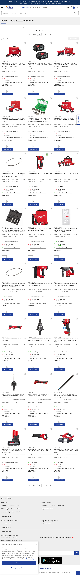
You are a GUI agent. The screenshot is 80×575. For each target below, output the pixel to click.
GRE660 (30, 117)
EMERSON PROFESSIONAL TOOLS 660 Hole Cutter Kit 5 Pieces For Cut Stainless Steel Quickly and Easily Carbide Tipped (39, 121)
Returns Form (46, 524)
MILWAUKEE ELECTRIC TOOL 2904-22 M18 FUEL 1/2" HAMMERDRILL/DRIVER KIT (66, 119)
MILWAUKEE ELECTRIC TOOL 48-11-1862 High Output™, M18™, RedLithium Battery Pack (40, 64)
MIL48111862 (32, 61)
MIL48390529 (6, 282)
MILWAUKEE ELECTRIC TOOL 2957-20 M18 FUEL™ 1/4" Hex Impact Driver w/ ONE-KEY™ (66, 340)
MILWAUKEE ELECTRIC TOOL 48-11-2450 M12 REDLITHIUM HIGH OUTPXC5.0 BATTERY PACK (13, 450)
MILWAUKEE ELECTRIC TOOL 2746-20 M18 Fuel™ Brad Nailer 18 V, (40, 284)
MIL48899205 (32, 337)
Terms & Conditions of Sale (10, 506)
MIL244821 (31, 227)
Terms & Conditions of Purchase (52, 506)
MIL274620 (31, 282)
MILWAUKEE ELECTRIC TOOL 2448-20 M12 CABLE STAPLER (40, 174)
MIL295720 (57, 337)
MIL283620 (5, 337)
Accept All (19, 563)
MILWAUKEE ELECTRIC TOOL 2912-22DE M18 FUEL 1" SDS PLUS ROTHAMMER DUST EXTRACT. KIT (13, 120)
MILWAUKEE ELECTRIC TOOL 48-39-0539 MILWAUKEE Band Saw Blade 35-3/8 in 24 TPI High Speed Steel (13, 175)
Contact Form (6, 527)
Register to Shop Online (49, 521)
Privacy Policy (46, 502)
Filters (20, 27)
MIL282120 (31, 447)
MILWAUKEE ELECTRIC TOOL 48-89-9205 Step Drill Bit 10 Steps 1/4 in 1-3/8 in (40, 339)
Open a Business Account (10, 521)
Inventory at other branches (12, 82)
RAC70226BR (58, 392)
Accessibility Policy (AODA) (10, 512)
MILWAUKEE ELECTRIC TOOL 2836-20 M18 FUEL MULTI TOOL (14, 339)
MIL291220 (57, 282)
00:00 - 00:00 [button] (34, 7)
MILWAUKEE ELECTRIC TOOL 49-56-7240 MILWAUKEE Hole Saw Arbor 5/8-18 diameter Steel (13, 395)
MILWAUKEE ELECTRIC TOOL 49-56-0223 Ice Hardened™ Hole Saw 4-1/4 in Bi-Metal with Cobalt (65, 230)
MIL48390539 (6, 172)
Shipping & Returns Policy (10, 509)
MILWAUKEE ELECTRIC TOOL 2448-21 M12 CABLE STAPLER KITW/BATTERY (39, 229)
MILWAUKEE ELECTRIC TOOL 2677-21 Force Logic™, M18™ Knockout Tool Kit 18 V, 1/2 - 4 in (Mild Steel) (13, 64)
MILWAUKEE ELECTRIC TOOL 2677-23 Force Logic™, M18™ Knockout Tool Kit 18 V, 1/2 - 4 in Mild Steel (65, 64)
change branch (46, 7)
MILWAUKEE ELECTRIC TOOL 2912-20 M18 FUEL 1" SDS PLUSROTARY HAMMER (65, 284)
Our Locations (6, 524)
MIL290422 (57, 117)
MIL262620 (31, 392)
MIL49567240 (6, 392)
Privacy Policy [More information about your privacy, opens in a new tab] (30, 559)
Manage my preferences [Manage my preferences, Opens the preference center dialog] (19, 568)
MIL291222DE (6, 117)
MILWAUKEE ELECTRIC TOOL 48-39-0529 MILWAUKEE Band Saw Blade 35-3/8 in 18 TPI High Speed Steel (13, 285)
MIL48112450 (6, 447)
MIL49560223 (58, 227)
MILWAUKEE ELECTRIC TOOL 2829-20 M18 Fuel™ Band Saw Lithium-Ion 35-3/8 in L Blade (66, 450)
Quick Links (40, 516)
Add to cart (7, 94)
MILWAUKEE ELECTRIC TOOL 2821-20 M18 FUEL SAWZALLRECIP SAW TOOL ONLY (39, 449)
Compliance (5, 502)
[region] (19, 558)
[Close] (36, 544)
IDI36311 (4, 227)
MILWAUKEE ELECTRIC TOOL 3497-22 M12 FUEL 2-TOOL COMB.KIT (66, 174)
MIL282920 (57, 447)
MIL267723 (57, 61)
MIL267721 (5, 61)
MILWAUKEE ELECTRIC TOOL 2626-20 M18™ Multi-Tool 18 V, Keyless (38, 394)
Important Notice (47, 509)
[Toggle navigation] (2, 7)
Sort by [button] (59, 27)
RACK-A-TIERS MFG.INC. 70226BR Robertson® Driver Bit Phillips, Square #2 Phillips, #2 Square (65, 395)
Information (40, 498)
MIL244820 (31, 172)
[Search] (40, 13)
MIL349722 (57, 172)
